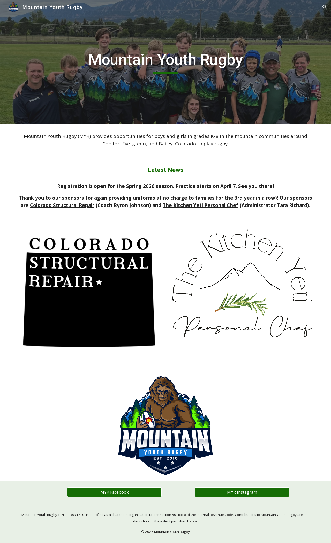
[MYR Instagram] (242, 492)
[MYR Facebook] (114, 492)
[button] (325, 7)
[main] (165, 62)
